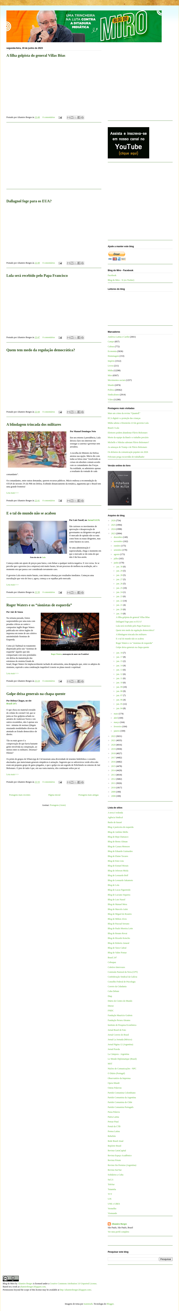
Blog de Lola (113, 885)
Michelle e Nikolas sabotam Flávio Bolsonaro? (128, 442)
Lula (43, 557)
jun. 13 (119, 669)
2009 (113, 792)
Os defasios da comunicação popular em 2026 (128, 452)
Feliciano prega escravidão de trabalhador (126, 457)
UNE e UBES (114, 1204)
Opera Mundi (113, 1083)
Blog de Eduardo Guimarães (120, 851)
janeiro (117, 731)
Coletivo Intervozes (116, 967)
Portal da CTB (114, 1126)
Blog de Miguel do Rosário (120, 914)
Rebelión (112, 1136)
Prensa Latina (114, 1131)
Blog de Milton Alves (117, 919)
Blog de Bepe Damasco (118, 837)
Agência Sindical (115, 817)
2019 (113, 749)
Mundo (111, 385)
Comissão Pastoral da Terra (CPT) (123, 972)
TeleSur (111, 1184)
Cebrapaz (112, 962)
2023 (113, 533)
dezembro (118, 537)
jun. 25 (119, 588)
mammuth (88, 1304)
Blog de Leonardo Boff (118, 875)
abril (116, 718)
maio (116, 713)
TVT (110, 1194)
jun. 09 (119, 687)
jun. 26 (119, 583)
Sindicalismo (113, 394)
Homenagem (113, 356)
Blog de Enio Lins (116, 861)
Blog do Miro (9, 1283)
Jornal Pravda (114, 1049)
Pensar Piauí (113, 1121)
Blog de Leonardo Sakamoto (120, 880)
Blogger (110, 1304)
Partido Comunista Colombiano (122, 1092)
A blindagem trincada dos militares (33, 424)
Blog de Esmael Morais (118, 865)
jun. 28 (119, 575)
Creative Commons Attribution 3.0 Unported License (73, 1283)
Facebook (112, 275)
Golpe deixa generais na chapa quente (35, 694)
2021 (113, 740)
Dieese (111, 1006)
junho (116, 562)
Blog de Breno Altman (117, 841)
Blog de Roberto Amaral (118, 943)
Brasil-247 (11, 703)
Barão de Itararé (115, 822)
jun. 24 (119, 592)
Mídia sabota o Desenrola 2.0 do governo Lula (128, 423)
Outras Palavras (115, 1088)
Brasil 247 (112, 957)
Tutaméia (112, 1189)
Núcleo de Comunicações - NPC (122, 1068)
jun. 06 (119, 699)
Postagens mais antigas (88, 795)
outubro (117, 545)
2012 (113, 779)
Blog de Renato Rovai (117, 933)
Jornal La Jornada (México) (120, 1039)
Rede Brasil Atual (115, 1141)
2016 (113, 762)
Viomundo (112, 1213)
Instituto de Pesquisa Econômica (122, 1025)
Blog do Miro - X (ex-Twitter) (121, 280)
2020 (113, 744)
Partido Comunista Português (121, 1107)
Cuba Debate (113, 991)
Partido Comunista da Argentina (122, 1097)
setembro (118, 550)
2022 (113, 736)
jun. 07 (119, 695)
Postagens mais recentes (19, 795)
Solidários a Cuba (115, 1174)
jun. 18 (119, 652)
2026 (113, 520)
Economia (112, 351)
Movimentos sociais (116, 380)
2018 (113, 753)
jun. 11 (119, 678)
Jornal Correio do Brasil (118, 1034)
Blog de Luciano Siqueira (119, 895)
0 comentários (49, 117)
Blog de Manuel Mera (117, 904)
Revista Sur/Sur (115, 1170)
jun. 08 (119, 691)
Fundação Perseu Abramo (119, 1020)
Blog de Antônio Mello (118, 832)
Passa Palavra (114, 1112)
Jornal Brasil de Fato (117, 1030)
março (117, 722)
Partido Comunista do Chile (120, 1102)
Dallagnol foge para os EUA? (129, 621)
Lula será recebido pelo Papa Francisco (37, 276)
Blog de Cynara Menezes (119, 846)
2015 (113, 766)
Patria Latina (113, 1117)
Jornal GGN (93, 520)
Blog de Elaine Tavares (118, 856)
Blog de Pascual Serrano (118, 923)
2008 (113, 796)
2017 (113, 757)
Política (111, 390)
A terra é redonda (115, 812)
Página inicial (54, 795)
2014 (113, 770)
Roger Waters (56, 654)
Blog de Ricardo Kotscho (119, 938)
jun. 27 (119, 579)
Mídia (110, 370)
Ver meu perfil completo (118, 1232)
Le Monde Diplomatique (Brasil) (122, 1059)
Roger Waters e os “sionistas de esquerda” (39, 605)
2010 (113, 787)
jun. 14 (119, 665)
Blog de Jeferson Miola (118, 870)
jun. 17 (119, 657)
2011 (113, 783)
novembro (118, 541)
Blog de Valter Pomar (117, 952)
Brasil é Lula (113, 428)
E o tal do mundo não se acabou (31, 513)
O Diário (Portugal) (116, 1073)
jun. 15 (119, 661)
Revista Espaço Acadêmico (120, 1155)
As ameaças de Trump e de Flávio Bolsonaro (127, 447)
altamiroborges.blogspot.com (33, 1286)
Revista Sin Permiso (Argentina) (122, 1165)
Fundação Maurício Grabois (120, 1015)
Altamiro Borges (119, 1224)
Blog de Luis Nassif (116, 899)
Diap (110, 996)
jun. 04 (119, 708)
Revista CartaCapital (117, 1150)
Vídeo (110, 399)
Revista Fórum (114, 1160)
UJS (109, 1199)
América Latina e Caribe (118, 337)
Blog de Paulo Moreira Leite (120, 928)
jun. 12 (119, 674)
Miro (110, 375)
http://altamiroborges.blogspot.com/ (75, 1289)
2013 (113, 775)
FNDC (111, 1010)
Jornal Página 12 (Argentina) (120, 1044)
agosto (117, 554)
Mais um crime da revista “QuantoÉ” (124, 413)
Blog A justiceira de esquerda (121, 827)
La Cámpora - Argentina (118, 1054)
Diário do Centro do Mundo (120, 1001)
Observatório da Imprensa (119, 1078)
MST (110, 1063)
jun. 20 (119, 609)
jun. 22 (119, 601)
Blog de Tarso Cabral (117, 948)
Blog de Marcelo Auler (118, 909)
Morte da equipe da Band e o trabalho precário (128, 437)
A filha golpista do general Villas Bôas (133, 617)
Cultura (111, 346)
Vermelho (112, 1208)
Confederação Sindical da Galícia (122, 976)
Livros (110, 365)
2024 (113, 529)
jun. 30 (119, 566)
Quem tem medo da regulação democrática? (40, 350)
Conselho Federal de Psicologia (122, 981)
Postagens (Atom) (58, 805)
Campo (111, 341)
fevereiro (118, 726)
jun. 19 (119, 613)
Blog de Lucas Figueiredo (119, 890)
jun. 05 (119, 704)
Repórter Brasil (114, 1146)
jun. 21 (119, 605)
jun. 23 (119, 596)
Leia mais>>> (12, 493)
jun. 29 (119, 571)
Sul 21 (110, 1179)
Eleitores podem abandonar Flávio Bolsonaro (127, 432)
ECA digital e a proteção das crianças (124, 418)
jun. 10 (119, 682)
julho (116, 558)
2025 (113, 525)
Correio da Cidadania (117, 986)
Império (111, 361)
